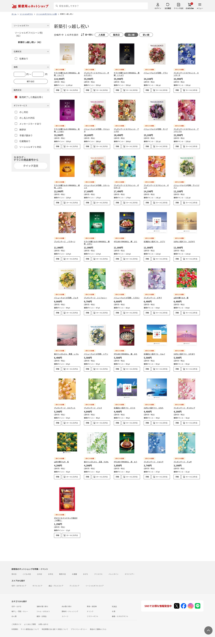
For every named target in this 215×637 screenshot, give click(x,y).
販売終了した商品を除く (29, 97)
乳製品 (114, 602)
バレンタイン (113, 569)
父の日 (39, 569)
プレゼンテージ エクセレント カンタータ (186, 74)
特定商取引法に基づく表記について (55, 624)
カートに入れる (72, 90)
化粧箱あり (22, 141)
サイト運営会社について (30, 624)
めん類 (14, 611)
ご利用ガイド (16, 619)
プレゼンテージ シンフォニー (95, 297)
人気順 (101, 34)
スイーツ (65, 611)
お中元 (50, 569)
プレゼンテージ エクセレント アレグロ (126, 130)
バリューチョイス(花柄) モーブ (156, 129)
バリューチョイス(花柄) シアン (96, 351)
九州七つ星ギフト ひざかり (184, 241)
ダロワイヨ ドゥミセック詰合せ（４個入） (65, 514)
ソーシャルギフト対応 (28, 147)
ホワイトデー (130, 569)
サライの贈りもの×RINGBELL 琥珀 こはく (67, 186)
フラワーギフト (92, 611)
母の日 (14, 569)
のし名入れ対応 (25, 117)
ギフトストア (37, 581)
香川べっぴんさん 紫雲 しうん (66, 351)
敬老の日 (62, 569)
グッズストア (74, 581)
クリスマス (98, 569)
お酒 (113, 606)
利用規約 (15, 624)
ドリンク (90, 606)
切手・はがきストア (19, 581)
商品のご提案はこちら (98, 624)
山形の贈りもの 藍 (181, 297)
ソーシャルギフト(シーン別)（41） (29, 34)
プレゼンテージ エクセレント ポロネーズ (126, 186)
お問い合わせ (43, 619)
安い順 (146, 34)
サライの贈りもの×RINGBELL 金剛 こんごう (67, 74)
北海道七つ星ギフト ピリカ (124, 405)
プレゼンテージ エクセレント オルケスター (96, 74)
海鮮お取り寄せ (42, 602)
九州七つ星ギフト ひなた (153, 405)
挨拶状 (20, 129)
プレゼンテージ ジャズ (93, 405)
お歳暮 (74, 569)
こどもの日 (27, 569)
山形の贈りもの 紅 (61, 459)
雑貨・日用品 (41, 611)
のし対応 (21, 112)
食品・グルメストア (56, 581)
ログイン (158, 8)
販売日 (116, 34)
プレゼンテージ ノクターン (64, 241)
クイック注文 (178, 8)
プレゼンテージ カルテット (64, 405)
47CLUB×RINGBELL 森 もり (125, 459)
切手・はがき (16, 602)
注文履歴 (168, 8)
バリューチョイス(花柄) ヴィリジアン (186, 186)
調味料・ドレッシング (70, 606)
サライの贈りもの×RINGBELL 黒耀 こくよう (126, 74)
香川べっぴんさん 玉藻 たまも (96, 459)
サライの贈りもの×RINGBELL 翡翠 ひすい (97, 242)
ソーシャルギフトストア (95, 581)
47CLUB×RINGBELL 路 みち (125, 351)
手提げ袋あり (23, 135)
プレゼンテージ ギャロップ (184, 405)
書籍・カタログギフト (120, 611)
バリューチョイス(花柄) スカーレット (97, 186)
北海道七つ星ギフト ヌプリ (154, 241)
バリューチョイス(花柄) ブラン (156, 73)
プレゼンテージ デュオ (183, 459)
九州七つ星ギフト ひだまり (184, 351)
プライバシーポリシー (79, 624)
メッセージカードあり (28, 123)
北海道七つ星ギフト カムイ (154, 351)
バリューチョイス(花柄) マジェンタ (97, 130)
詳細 (57, 90)
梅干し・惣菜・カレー (20, 606)
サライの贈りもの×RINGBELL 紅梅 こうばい (67, 130)
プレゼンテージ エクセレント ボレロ (156, 186)
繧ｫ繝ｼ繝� (190, 8)
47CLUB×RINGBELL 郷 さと (125, 241)
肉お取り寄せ (67, 602)
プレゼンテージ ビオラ (153, 297)
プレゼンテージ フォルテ (153, 459)
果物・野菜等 (92, 602)
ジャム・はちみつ (43, 606)
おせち (85, 569)
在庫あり (21, 58)
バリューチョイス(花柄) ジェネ (66, 297)
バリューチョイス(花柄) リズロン (127, 297)
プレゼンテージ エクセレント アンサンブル (186, 130)
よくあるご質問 (30, 619)
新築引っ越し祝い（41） (30, 42)
